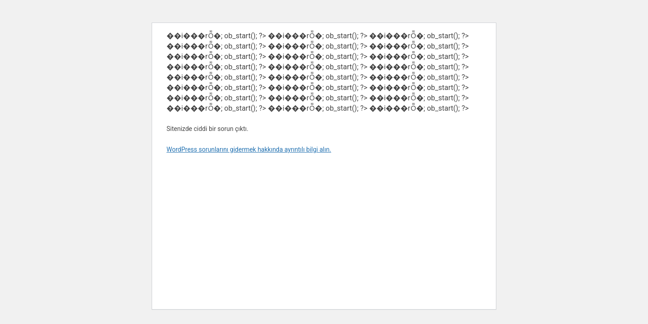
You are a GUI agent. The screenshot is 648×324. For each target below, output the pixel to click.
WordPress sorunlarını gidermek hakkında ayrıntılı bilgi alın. (248, 149)
